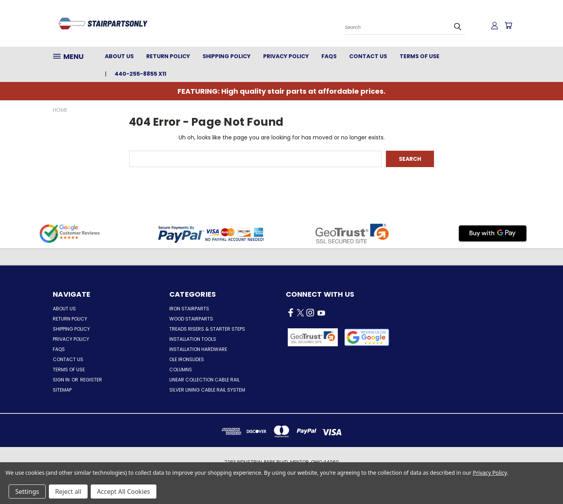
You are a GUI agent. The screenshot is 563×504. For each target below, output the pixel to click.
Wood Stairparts (191, 318)
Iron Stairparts (189, 308)
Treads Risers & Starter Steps (207, 329)
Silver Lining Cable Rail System (207, 389)
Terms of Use (419, 56)
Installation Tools (192, 339)
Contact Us (368, 56)
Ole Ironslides (186, 359)
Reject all (68, 491)
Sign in (62, 379)
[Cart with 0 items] (508, 25)
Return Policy (168, 56)
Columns (180, 369)
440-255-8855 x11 (140, 74)
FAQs (329, 56)
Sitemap (62, 389)
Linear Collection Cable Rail (204, 379)
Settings (27, 491)
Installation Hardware (198, 349)
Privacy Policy (286, 56)
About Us (119, 56)
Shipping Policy (227, 56)
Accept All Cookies (123, 491)
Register (91, 379)
